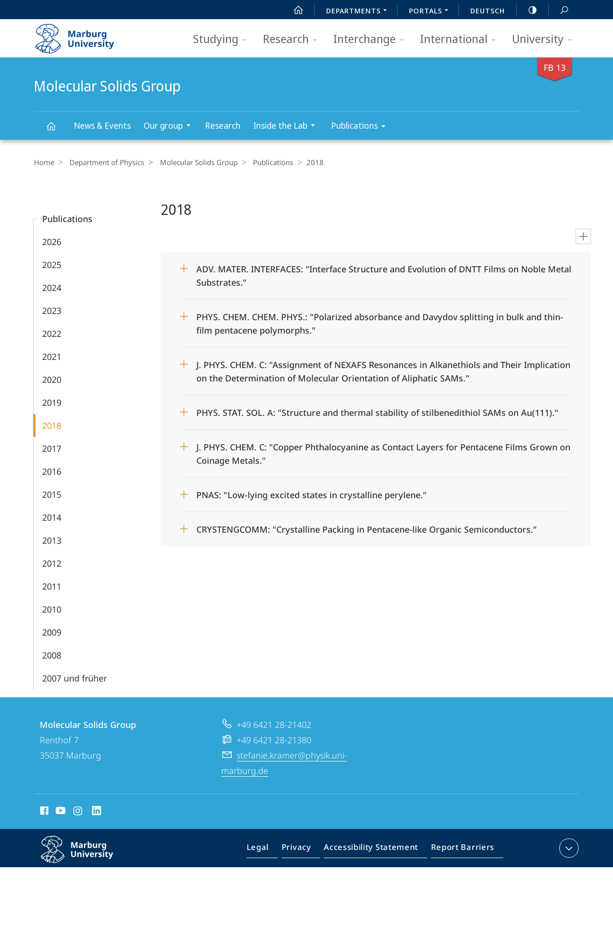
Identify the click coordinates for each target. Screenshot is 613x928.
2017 (51, 448)
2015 (51, 494)
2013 (51, 540)
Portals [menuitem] (431, 11)
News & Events (102, 125)
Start (293, 10)
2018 (51, 425)
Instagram (78, 811)
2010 (51, 609)
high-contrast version (527, 10)
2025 (51, 264)
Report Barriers (460, 849)
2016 (51, 471)
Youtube (60, 811)
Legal (268, 849)
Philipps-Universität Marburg (87, 856)
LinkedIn (97, 811)
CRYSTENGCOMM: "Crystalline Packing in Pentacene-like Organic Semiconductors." (366, 529)
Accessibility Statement (374, 849)
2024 (51, 287)
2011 (51, 586)
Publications (361, 127)
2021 (51, 356)
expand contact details (567, 847)
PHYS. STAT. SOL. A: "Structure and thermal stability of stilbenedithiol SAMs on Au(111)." (377, 412)
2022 (51, 333)
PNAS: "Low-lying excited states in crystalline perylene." (311, 494)
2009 (51, 631)
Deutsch (487, 10)
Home (44, 162)
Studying (223, 39)
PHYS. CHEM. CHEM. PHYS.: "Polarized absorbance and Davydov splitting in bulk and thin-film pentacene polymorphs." (379, 319)
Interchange (371, 39)
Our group (170, 127)
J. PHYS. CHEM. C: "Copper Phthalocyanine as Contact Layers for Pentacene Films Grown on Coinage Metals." (383, 450)
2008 (51, 654)
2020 (51, 379)
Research (293, 39)
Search (559, 10)
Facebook (43, 811)
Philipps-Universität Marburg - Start (85, 35)
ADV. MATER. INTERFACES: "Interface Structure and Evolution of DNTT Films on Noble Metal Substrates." (383, 272)
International (461, 39)
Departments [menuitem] (359, 11)
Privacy (304, 849)
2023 (51, 310)
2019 (51, 402)
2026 (51, 241)
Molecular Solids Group (56, 130)
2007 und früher (74, 677)
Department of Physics (103, 162)
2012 (51, 563)
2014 (51, 517)
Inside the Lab (287, 127)
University (545, 39)
